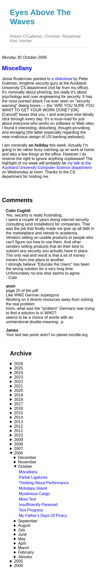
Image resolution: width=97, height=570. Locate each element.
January (25, 557)
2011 (18, 431)
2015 (18, 413)
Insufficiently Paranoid (38, 505)
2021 (18, 386)
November (27, 462)
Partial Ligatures (33, 477)
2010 (18, 435)
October (25, 466)
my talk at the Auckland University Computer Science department (47, 165)
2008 (18, 444)
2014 (18, 417)
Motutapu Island (33, 488)
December (27, 457)
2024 (18, 373)
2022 (18, 382)
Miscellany (28, 472)
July (21, 530)
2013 (18, 422)
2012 (18, 426)
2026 (18, 364)
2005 (18, 561)
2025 (18, 368)
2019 (18, 395)
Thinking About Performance (44, 483)
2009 (18, 440)
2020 (18, 390)
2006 (18, 453)
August (24, 525)
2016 (18, 408)
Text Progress (31, 510)
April (22, 543)
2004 (18, 566)
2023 (18, 377)
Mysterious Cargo (34, 494)
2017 (18, 404)
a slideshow (61, 79)
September (27, 521)
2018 (18, 399)
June (22, 534)
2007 (18, 448)
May (21, 539)
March (23, 548)
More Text (27, 499)
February (26, 552)
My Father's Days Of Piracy (43, 515)
